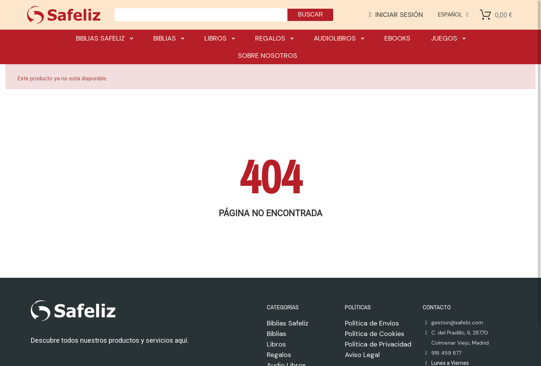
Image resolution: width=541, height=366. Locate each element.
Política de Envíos (372, 323)
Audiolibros (339, 38)
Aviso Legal (362, 354)
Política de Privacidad (378, 344)
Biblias (168, 38)
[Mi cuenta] (396, 14)
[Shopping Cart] (485, 14)
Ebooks (397, 38)
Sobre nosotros (267, 55)
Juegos (448, 38)
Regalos (274, 38)
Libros (219, 38)
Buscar (310, 14)
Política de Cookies (374, 333)
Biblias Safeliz (104, 38)
